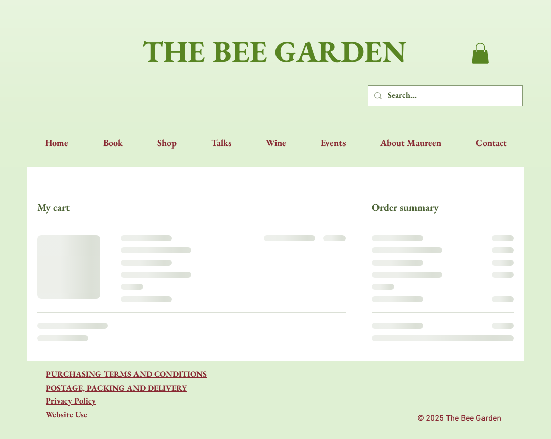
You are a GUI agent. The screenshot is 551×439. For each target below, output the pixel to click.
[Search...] (444, 96)
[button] (480, 53)
